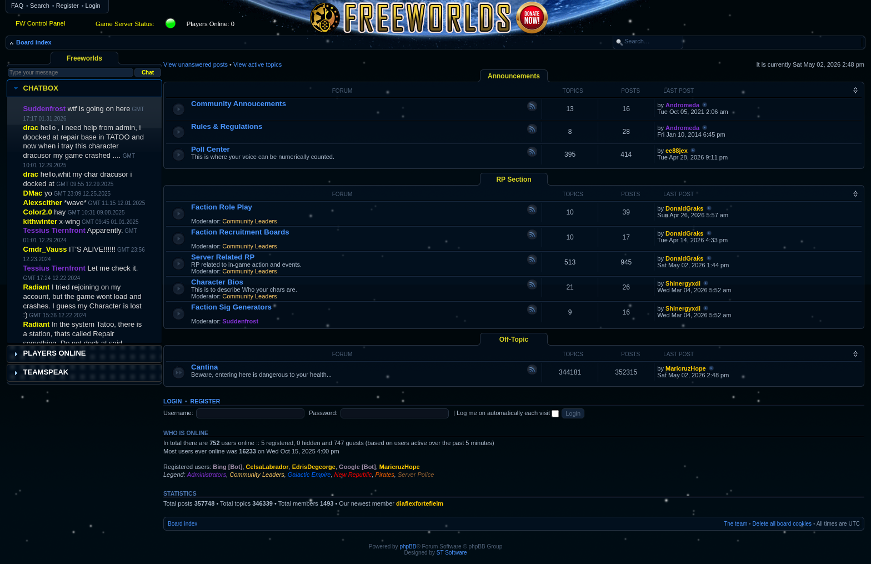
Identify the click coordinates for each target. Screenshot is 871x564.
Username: (178, 413)
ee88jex (676, 150)
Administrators (206, 474)
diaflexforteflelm (419, 503)
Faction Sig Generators (231, 307)
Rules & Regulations (226, 126)
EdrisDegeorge (314, 466)
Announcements (514, 76)
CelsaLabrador (267, 466)
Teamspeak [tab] (40, 372)
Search (39, 5)
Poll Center (210, 149)
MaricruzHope (685, 368)
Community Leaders (249, 221)
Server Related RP (222, 257)
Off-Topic (513, 339)
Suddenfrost (240, 321)
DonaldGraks (684, 208)
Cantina (204, 367)
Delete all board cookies (782, 524)
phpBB (407, 546)
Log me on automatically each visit (508, 413)
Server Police (416, 474)
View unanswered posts (195, 64)
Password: (323, 413)
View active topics (257, 64)
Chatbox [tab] (34, 88)
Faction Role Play (221, 207)
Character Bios (217, 282)
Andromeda (682, 105)
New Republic (353, 474)
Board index (34, 42)
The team (735, 524)
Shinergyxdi (682, 283)
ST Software (452, 553)
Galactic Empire (309, 474)
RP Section (513, 179)
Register (67, 5)
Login (93, 5)
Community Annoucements (238, 103)
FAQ (17, 5)
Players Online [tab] (48, 353)
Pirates (385, 474)
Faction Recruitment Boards (240, 232)
